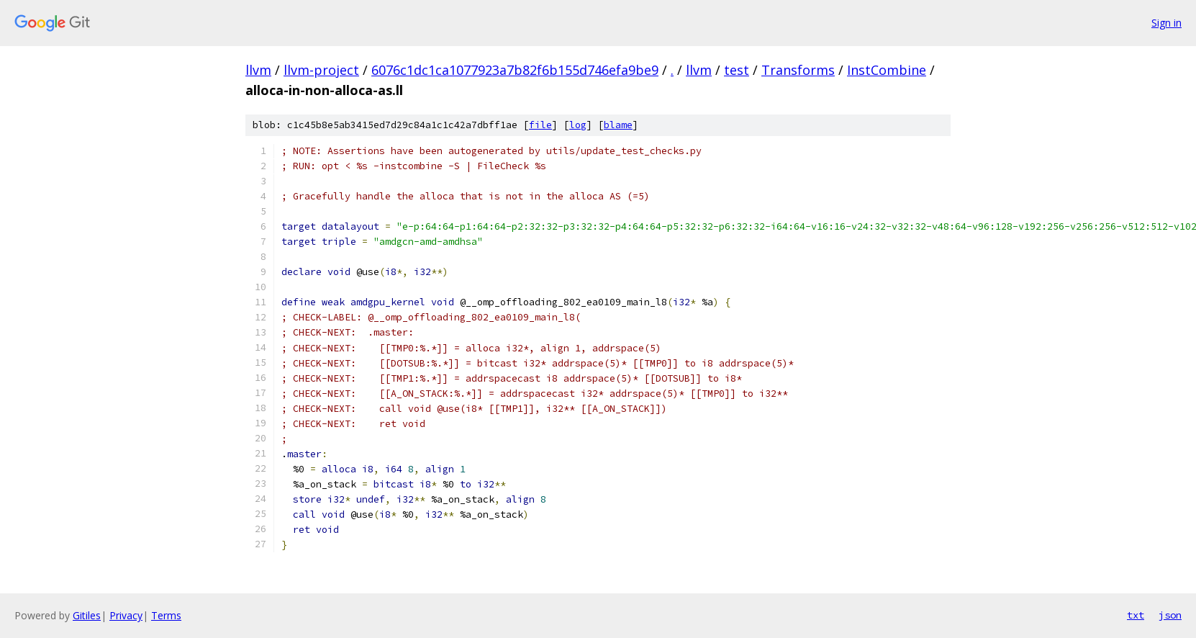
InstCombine (886, 69)
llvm (258, 69)
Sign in (1166, 23)
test (736, 69)
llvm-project (321, 69)
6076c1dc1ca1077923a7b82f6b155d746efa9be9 (514, 69)
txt (1135, 614)
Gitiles (87, 615)
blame (618, 125)
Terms (166, 615)
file (540, 125)
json (1170, 614)
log (577, 125)
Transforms (798, 69)
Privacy (125, 615)
